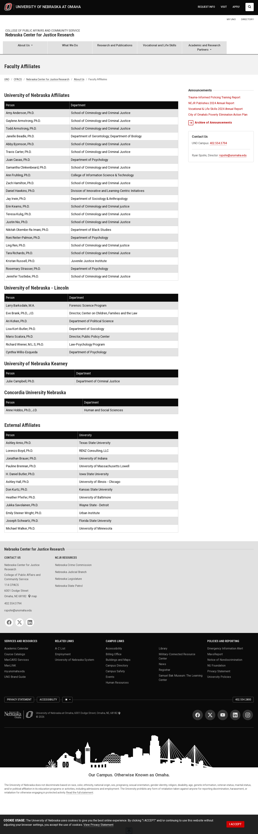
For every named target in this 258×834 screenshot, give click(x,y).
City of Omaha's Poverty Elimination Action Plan (217, 114)
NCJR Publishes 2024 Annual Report (211, 103)
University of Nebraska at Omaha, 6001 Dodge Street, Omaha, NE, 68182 (78, 713)
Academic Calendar (16, 648)
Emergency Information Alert (225, 648)
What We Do (70, 45)
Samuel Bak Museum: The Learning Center (180, 677)
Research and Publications (114, 45)
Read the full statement (79, 792)
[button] (25, 48)
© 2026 (41, 716)
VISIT (224, 6)
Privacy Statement (218, 671)
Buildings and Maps (118, 659)
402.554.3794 (218, 143)
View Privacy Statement (98, 824)
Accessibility (114, 648)
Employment (63, 654)
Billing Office (113, 654)
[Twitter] (19, 622)
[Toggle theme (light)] (67, 700)
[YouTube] (223, 715)
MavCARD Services (16, 659)
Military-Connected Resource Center (177, 656)
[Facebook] (9, 622)
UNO (6, 79)
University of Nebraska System (74, 659)
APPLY (236, 6)
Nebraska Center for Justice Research (39, 35)
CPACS (18, 79)
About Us (79, 79)
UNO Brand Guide (15, 677)
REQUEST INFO (206, 6)
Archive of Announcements (210, 122)
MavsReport (215, 654)
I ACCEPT (235, 824)
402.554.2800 (243, 699)
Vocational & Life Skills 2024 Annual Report (215, 109)
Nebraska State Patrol (69, 586)
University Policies (219, 677)
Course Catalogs (14, 654)
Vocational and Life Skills (159, 45)
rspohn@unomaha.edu (233, 155)
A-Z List (60, 648)
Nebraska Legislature (68, 579)
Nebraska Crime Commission (73, 565)
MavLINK (10, 665)
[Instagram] (248, 715)
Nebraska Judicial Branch (71, 572)
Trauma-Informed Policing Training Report (214, 97)
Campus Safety (115, 671)
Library (163, 648)
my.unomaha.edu (14, 671)
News (162, 664)
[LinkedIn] (30, 622)
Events (110, 677)
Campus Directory (117, 665)
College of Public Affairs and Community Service (42, 30)
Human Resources (117, 682)
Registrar (164, 670)
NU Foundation (216, 665)
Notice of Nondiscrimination (224, 659)
